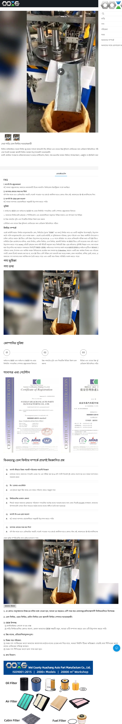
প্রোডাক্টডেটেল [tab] (61, 173)
